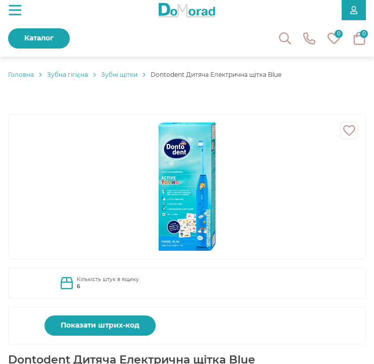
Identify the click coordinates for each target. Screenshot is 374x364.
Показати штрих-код (100, 325)
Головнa (21, 74)
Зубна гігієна (67, 74)
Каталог (39, 37)
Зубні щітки (119, 74)
